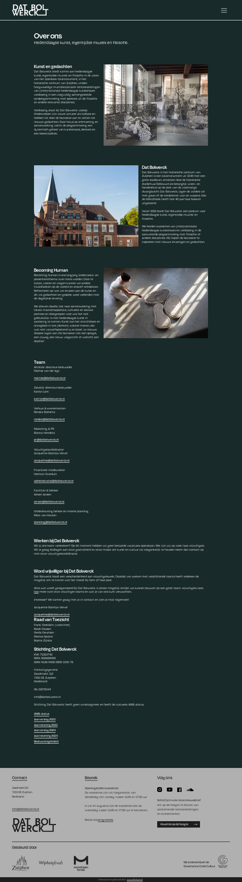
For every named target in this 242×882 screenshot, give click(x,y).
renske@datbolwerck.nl (49, 419)
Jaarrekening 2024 (46, 736)
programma (105, 820)
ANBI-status (41, 714)
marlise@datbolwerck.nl (50, 378)
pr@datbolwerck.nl (46, 439)
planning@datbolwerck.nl (50, 522)
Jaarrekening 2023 (46, 725)
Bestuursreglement (46, 741)
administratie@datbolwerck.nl (54, 481)
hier (36, 591)
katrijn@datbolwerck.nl (49, 399)
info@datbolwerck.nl (25, 809)
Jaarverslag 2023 (45, 719)
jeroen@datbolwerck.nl (49, 501)
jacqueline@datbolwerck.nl (52, 460)
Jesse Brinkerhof (135, 879)
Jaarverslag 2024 (45, 730)
